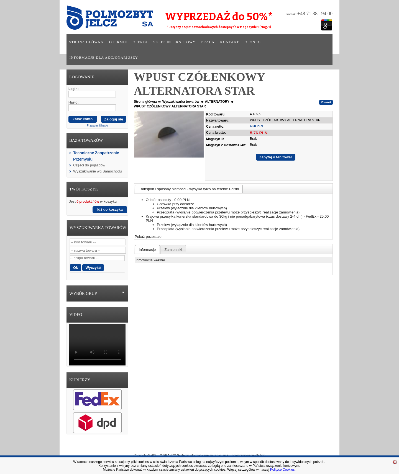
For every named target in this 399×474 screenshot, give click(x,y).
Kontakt (229, 42)
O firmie (118, 42)
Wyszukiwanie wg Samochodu (97, 171)
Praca (207, 42)
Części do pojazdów (89, 165)
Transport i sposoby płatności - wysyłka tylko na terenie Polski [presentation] (189, 189)
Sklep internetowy (174, 42)
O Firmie (175, 447)
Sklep (219, 447)
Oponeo (253, 42)
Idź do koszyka (110, 209)
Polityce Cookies (282, 470)
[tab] (189, 189)
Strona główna (86, 42)
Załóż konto (83, 119)
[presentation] (147, 249)
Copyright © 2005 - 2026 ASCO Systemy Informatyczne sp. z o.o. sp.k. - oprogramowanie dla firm (199, 455)
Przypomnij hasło (97, 125)
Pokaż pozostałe (148, 237)
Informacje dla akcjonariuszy (104, 58)
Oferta (140, 42)
